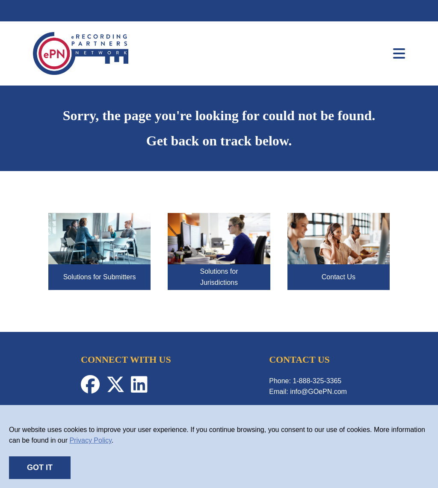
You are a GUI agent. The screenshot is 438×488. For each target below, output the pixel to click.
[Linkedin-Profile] (141, 389)
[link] (81, 72)
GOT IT (40, 467)
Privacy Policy (90, 440)
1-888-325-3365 (317, 380)
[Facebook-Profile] (93, 389)
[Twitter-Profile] (118, 389)
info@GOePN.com (318, 391)
